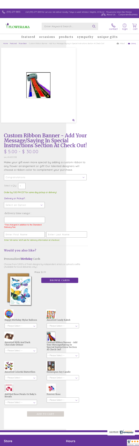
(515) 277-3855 (13, 12)
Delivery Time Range (83, 136)
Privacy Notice (93, 421)
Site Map (128, 421)
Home (5, 43)
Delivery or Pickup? (80, 121)
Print (121, 43)
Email (132, 43)
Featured (13, 43)
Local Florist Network (111, 421)
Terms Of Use (77, 421)
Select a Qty (76, 108)
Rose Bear (23, 43)
